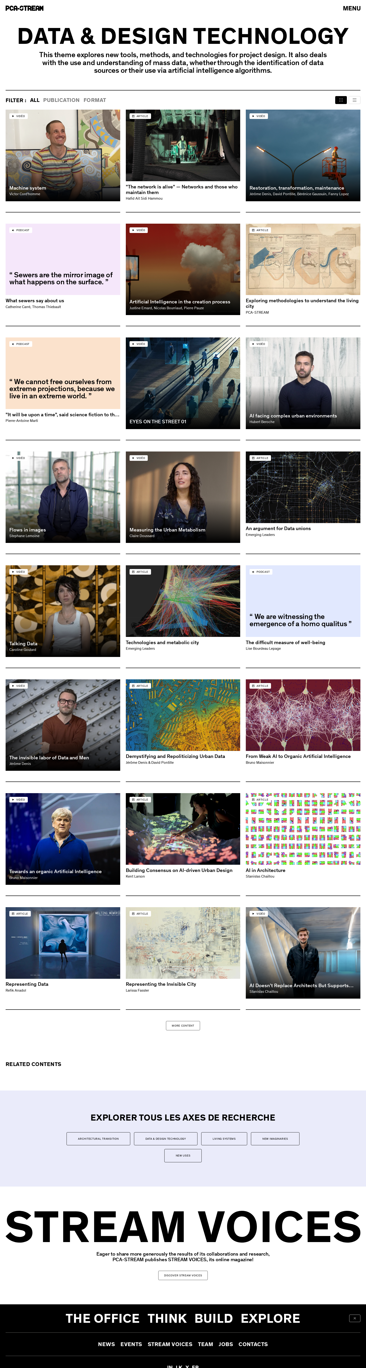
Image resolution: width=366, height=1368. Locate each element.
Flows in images (27, 530)
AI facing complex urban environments (293, 416)
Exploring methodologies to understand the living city (302, 303)
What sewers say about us (35, 300)
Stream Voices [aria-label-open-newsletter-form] (170, 1344)
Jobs (226, 1344)
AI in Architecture (265, 870)
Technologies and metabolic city (162, 642)
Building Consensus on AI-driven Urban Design (179, 870)
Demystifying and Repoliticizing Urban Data (175, 756)
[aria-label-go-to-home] (24, 8)
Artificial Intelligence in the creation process (180, 302)
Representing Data (27, 984)
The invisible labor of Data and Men (49, 757)
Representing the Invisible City (161, 984)
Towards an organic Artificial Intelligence (55, 871)
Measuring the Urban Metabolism (167, 530)
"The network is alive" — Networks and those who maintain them (182, 189)
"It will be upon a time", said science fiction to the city (61, 414)
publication (61, 100)
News (106, 1344)
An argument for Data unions (278, 528)
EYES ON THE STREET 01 (158, 421)
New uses (183, 1155)
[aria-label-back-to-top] (354, 1318)
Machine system (27, 188)
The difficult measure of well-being (285, 642)
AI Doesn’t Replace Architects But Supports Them (299, 985)
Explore (270, 1318)
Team (205, 1344)
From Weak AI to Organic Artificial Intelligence (298, 756)
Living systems (224, 1138)
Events (131, 1344)
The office (103, 1318)
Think (167, 1318)
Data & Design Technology (165, 1138)
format (95, 100)
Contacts (253, 1344)
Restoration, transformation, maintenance (297, 188)
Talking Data (23, 643)
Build (213, 1318)
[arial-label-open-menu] (351, 8)
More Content (183, 1025)
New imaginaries (275, 1138)
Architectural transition (98, 1138)
